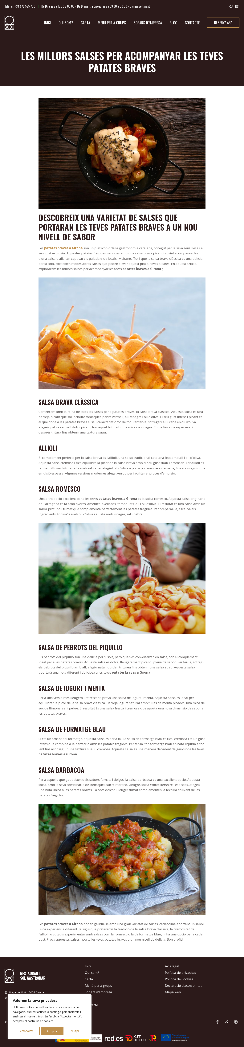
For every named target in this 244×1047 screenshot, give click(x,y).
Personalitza (26, 1031)
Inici (47, 23)
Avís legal (172, 966)
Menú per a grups (112, 23)
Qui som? (66, 23)
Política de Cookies (179, 979)
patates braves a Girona (63, 248)
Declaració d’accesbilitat (183, 985)
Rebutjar (52, 1031)
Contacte (192, 23)
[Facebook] (217, 1021)
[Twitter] (226, 1021)
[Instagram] (235, 1021)
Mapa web (173, 992)
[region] (50, 1017)
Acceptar (75, 1031)
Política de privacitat (180, 972)
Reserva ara (223, 22)
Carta (85, 23)
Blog (173, 23)
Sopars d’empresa (148, 23)
